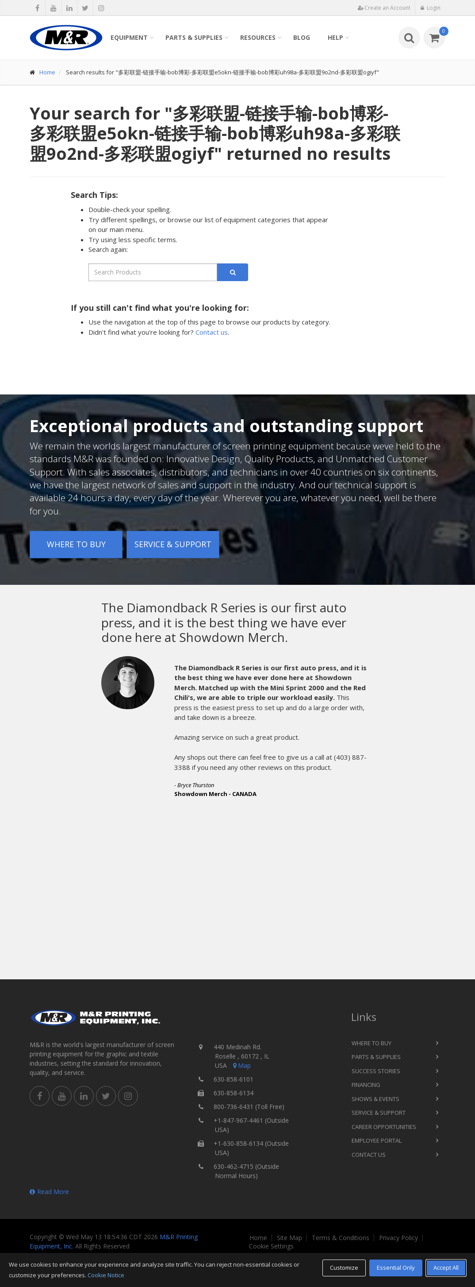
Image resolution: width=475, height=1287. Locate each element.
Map (241, 1065)
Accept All (446, 1268)
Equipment (129, 37)
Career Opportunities (384, 1127)
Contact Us (369, 1155)
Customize (344, 1268)
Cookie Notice (106, 1275)
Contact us (211, 332)
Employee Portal (377, 1140)
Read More (49, 1191)
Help (335, 37)
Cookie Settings (271, 1246)
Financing (366, 1085)
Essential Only (396, 1268)
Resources (258, 37)
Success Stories (376, 1071)
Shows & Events (375, 1099)
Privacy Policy (398, 1237)
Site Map (289, 1237)
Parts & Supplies (193, 37)
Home (47, 72)
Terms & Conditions (340, 1237)
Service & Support (172, 544)
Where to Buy (76, 544)
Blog (301, 37)
